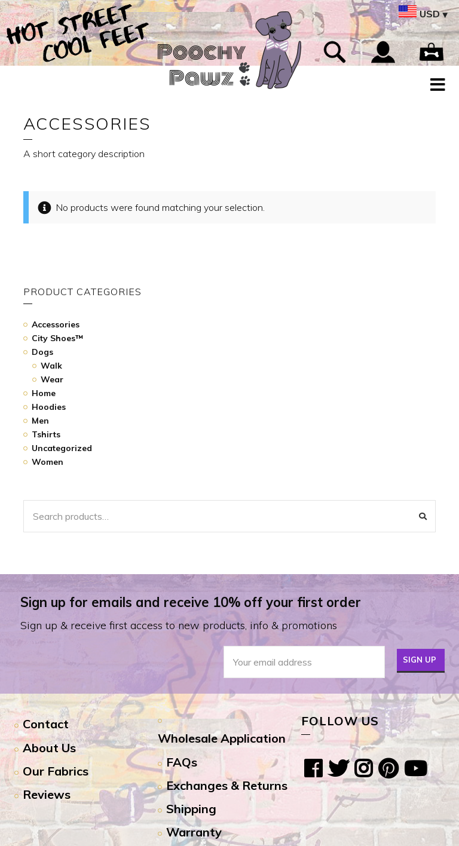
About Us (49, 747)
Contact (46, 723)
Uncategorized (62, 448)
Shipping (191, 808)
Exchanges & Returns (226, 785)
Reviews (47, 794)
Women (47, 461)
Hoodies (49, 406)
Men (40, 420)
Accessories (55, 324)
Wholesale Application (222, 738)
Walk (51, 365)
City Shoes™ (57, 338)
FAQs (181, 762)
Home (44, 393)
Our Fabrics (55, 771)
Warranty (194, 831)
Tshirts (46, 434)
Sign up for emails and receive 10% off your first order (190, 602)
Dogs (42, 352)
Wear (52, 379)
